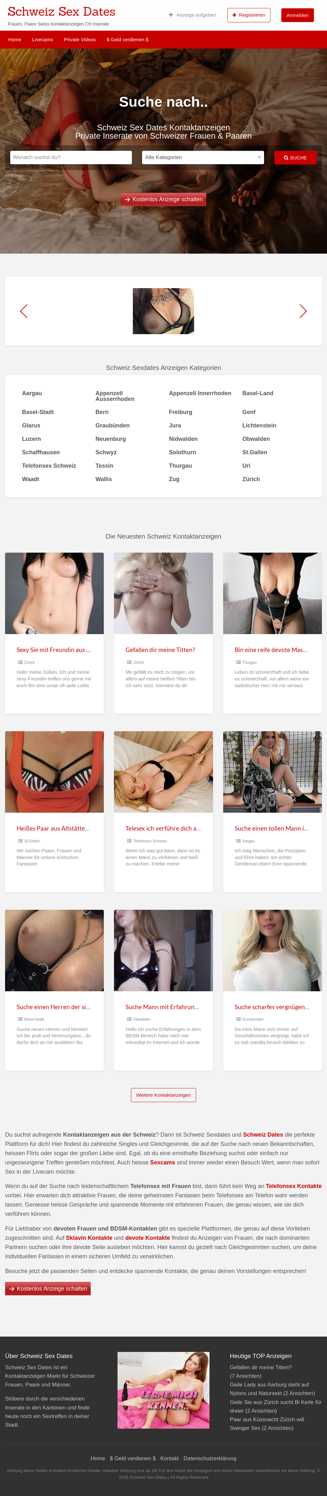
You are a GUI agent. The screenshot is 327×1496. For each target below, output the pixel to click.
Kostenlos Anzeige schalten (168, 199)
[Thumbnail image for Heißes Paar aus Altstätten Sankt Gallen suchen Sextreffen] (54, 772)
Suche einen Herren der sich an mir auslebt (74, 1006)
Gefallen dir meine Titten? (160, 649)
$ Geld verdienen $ (127, 39)
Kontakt (169, 1458)
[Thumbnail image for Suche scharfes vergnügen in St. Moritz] (272, 950)
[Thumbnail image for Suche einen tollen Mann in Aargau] (272, 772)
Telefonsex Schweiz (150, 841)
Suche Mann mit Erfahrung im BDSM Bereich (185, 1006)
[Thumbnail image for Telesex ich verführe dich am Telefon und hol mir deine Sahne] (163, 772)
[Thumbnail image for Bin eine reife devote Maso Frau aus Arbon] (272, 593)
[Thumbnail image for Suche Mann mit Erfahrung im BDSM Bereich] (163, 950)
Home (14, 39)
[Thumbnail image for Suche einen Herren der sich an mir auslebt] (54, 950)
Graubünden (253, 1019)
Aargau (248, 841)
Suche (295, 157)
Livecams (42, 39)
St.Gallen (32, 841)
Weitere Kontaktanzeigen (163, 1095)
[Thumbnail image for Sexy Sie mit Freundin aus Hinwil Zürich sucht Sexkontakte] (54, 593)
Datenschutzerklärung (210, 1458)
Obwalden (141, 1019)
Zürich (29, 662)
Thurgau (249, 662)
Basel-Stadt (34, 1019)
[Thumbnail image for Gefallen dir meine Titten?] (163, 593)
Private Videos (80, 39)
